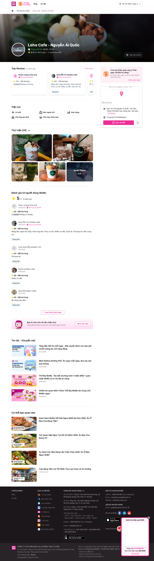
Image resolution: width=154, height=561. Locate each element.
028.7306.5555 (81, 529)
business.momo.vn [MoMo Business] (120, 500)
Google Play (128, 519)
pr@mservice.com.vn (119, 507)
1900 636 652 (123, 494)
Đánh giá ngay (83, 324)
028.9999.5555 (94, 529)
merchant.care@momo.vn (120, 497)
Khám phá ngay (134, 80)
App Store (112, 519)
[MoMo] (12, 11)
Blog (35, 4)
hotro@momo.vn (75, 526)
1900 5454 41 (75, 522)
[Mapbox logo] (107, 102)
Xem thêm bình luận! (52, 312)
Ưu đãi (43, 4)
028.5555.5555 (70, 532)
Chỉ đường (111, 113)
